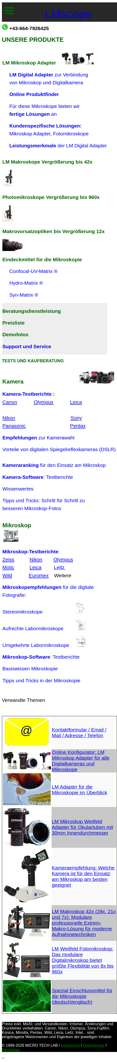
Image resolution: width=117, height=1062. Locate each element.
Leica (76, 402)
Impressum (70, 1045)
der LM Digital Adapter (58, 145)
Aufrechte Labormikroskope (32, 628)
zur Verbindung (48, 74)
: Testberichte (37, 477)
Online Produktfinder (34, 94)
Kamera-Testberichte (27, 394)
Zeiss (8, 559)
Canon (9, 402)
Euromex (39, 575)
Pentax (78, 425)
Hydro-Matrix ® (26, 283)
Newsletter (11, 1050)
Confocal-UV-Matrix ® (33, 271)
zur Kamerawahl (38, 437)
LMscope (68, 14)
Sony (76, 418)
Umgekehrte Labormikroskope (39, 645)
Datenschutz (94, 1045)
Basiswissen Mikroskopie (30, 668)
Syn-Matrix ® (23, 295)
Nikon (8, 418)
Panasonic (14, 425)
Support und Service (26, 346)
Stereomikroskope (22, 611)
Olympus (43, 402)
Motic (8, 567)
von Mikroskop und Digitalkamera (42, 82)
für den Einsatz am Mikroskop (54, 465)
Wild (7, 575)
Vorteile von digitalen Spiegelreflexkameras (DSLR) (59, 449)
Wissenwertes (17, 488)
